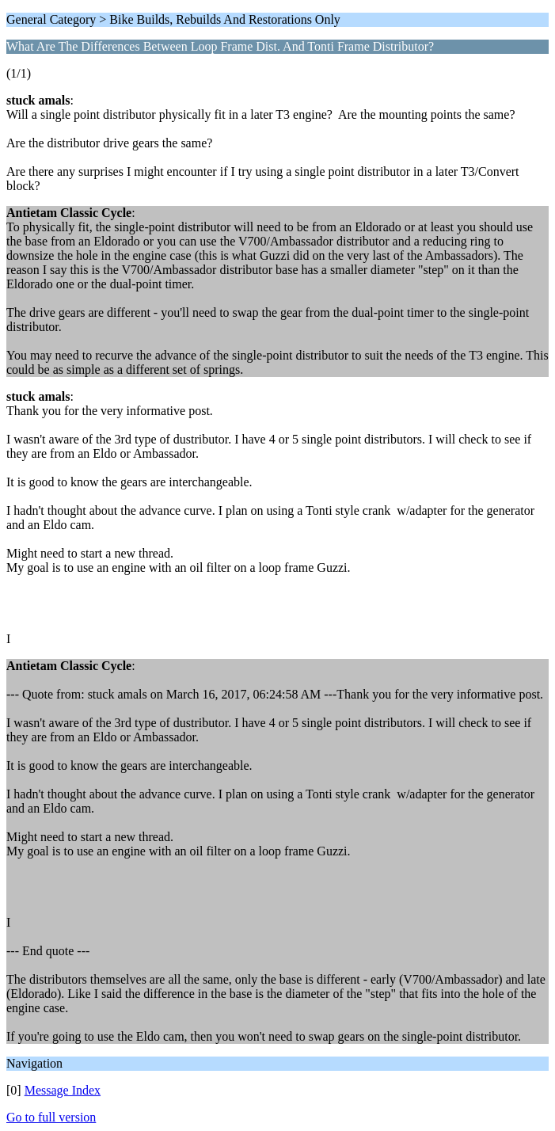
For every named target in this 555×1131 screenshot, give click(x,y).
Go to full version (51, 1117)
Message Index (63, 1090)
